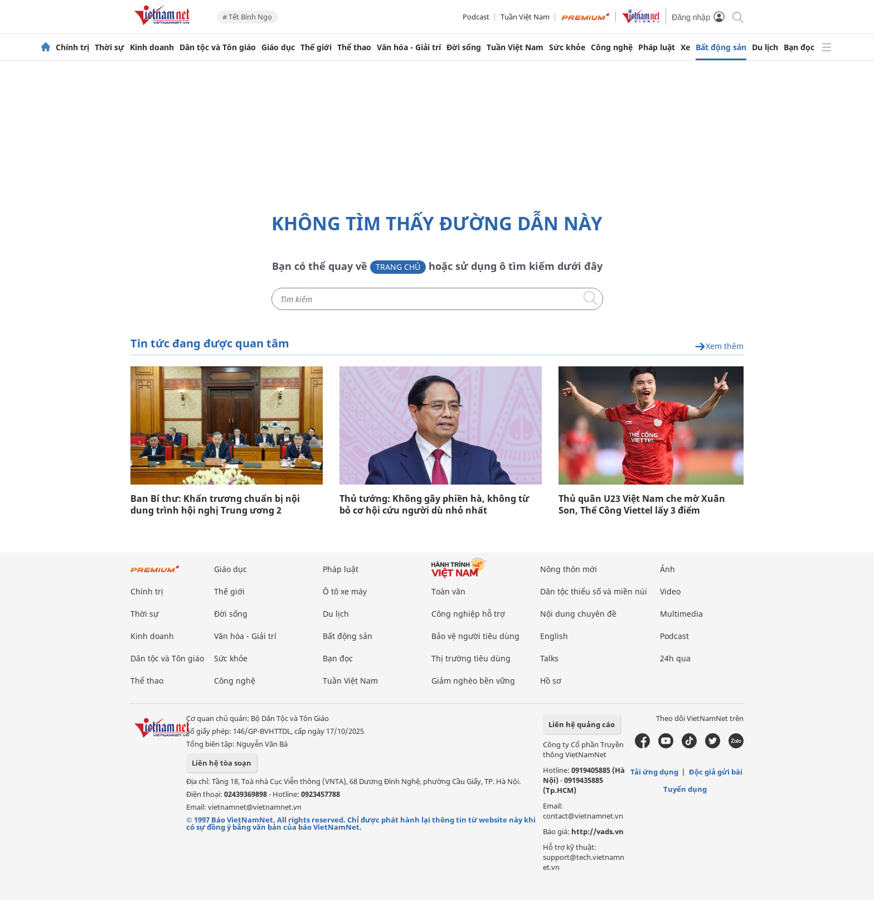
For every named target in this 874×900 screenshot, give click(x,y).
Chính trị (72, 47)
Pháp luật (656, 47)
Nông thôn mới (568, 569)
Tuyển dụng (685, 789)
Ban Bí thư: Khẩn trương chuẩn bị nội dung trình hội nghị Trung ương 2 (215, 504)
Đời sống (463, 47)
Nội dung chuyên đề (578, 613)
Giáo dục (278, 47)
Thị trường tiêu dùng (471, 658)
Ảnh (667, 569)
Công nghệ (612, 47)
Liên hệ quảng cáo (581, 724)
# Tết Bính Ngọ (247, 17)
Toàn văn (448, 591)
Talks (549, 658)
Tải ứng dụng (654, 772)
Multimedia (681, 613)
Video (670, 591)
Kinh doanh (152, 47)
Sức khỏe (567, 47)
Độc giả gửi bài (715, 772)
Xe (685, 47)
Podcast (476, 17)
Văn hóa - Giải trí (409, 47)
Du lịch (765, 47)
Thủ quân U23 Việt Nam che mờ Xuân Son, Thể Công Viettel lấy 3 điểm (642, 504)
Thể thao (354, 47)
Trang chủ (398, 267)
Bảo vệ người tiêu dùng (475, 636)
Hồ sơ (550, 680)
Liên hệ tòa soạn (221, 763)
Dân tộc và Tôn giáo (217, 47)
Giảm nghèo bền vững (473, 680)
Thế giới (316, 47)
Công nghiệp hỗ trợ (468, 613)
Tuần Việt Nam (525, 17)
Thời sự (109, 47)
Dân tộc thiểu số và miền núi (593, 591)
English (554, 636)
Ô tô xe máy (345, 591)
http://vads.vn (597, 831)
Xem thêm (719, 346)
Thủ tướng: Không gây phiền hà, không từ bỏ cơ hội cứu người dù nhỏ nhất (434, 504)
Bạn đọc (799, 47)
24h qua (675, 658)
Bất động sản (721, 47)
